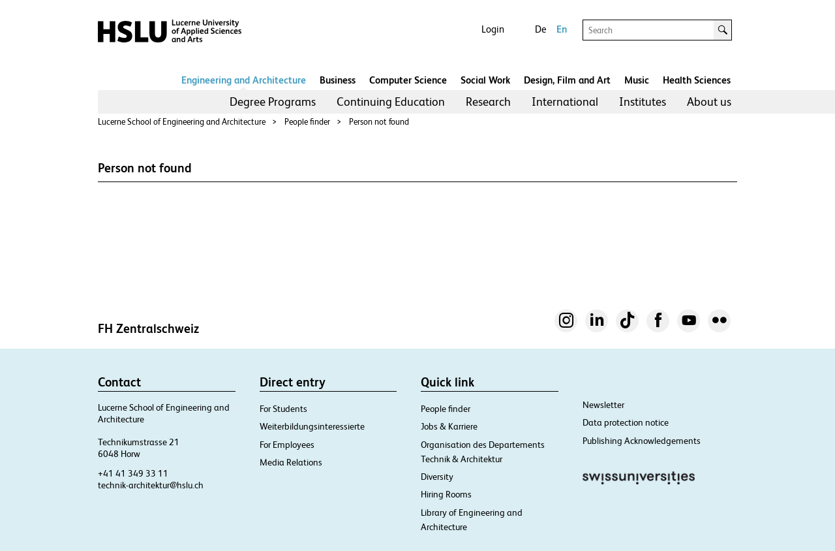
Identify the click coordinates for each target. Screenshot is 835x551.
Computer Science (408, 80)
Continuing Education (391, 101)
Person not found (379, 122)
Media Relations (291, 462)
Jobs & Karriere (449, 426)
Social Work (485, 80)
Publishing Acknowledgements (642, 440)
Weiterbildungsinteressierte (312, 426)
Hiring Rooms (446, 494)
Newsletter (603, 405)
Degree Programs (273, 101)
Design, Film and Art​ (567, 80)
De (540, 29)
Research (488, 101)
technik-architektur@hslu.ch (151, 485)
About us (709, 101)
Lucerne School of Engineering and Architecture (182, 122)
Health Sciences (697, 80)
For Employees (287, 444)
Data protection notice (626, 422)
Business (338, 80)
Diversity (437, 476)
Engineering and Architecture (243, 80)
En (561, 29)
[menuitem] (272, 102)
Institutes (642, 101)
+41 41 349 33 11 (133, 473)
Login (492, 29)
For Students (283, 408)
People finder (307, 122)
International (565, 101)
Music (636, 80)
